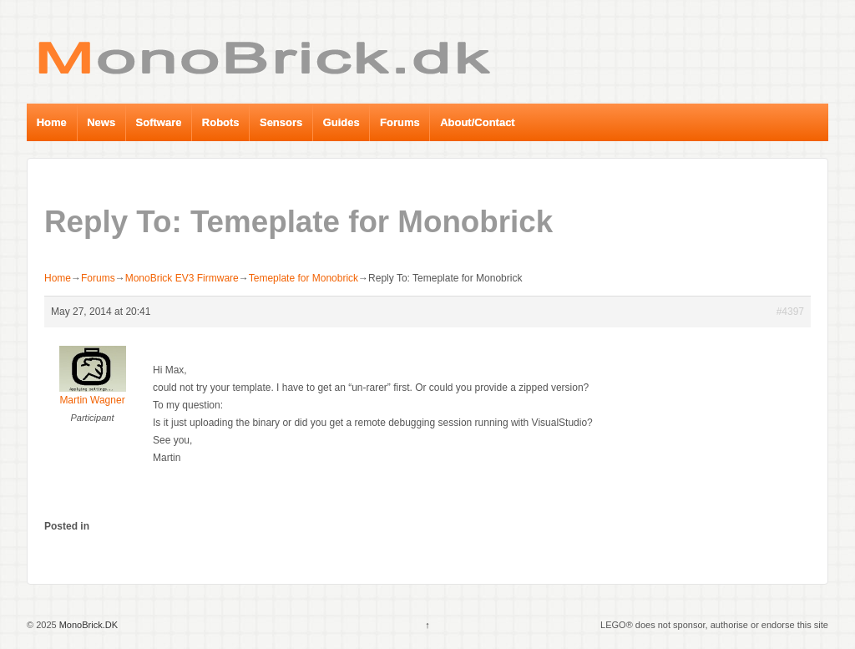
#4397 (790, 311)
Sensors (281, 122)
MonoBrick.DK (87, 625)
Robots (221, 122)
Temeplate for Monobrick (303, 278)
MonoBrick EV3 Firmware (182, 278)
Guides (341, 122)
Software (159, 122)
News (101, 122)
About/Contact (477, 122)
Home (52, 122)
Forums (400, 122)
